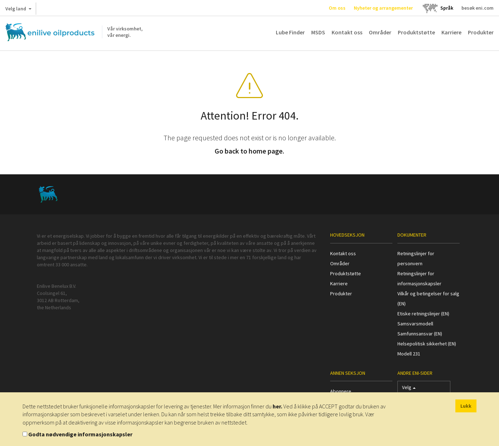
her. (277, 406)
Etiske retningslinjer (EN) (423, 313)
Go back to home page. (249, 150)
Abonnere (340, 391)
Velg (409, 389)
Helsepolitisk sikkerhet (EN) (426, 343)
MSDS (318, 32)
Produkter (481, 32)
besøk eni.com (477, 8)
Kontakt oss (347, 32)
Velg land (18, 10)
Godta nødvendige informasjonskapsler (80, 434)
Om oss (337, 8)
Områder (380, 32)
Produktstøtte (416, 32)
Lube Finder (290, 32)
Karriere (451, 32)
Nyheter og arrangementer (383, 8)
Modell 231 (408, 353)
